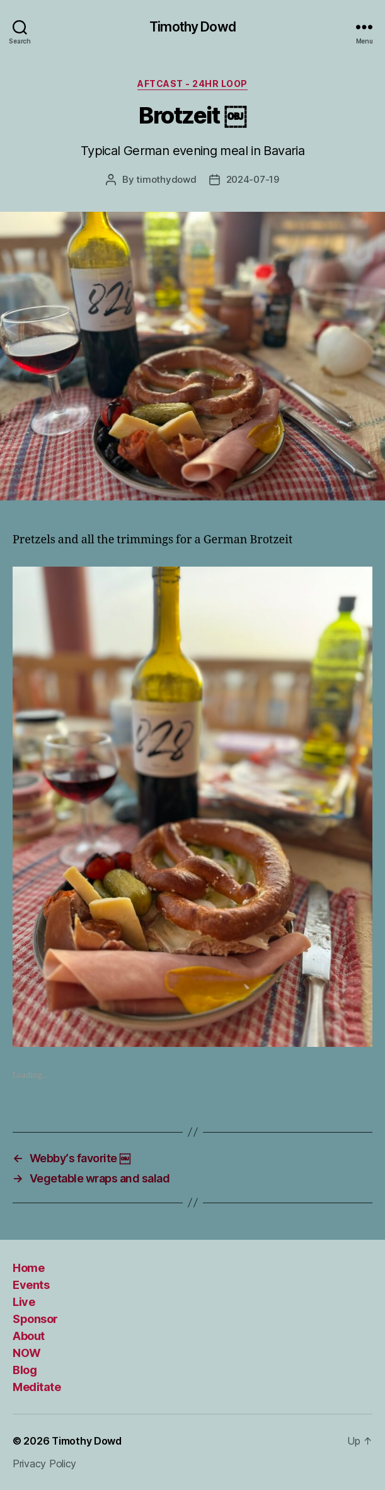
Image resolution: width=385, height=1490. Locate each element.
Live (24, 1301)
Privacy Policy (44, 1463)
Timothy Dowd (192, 26)
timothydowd (166, 179)
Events (31, 1284)
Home (28, 1267)
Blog (25, 1370)
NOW (27, 1353)
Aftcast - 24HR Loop (192, 83)
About (29, 1336)
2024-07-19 (252, 179)
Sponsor (35, 1318)
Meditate (36, 1387)
